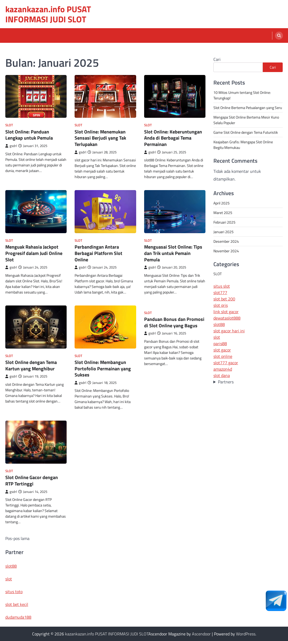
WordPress (245, 634)
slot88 (219, 324)
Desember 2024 (226, 241)
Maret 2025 (222, 212)
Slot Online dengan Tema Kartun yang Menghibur (31, 365)
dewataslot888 (226, 318)
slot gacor (222, 350)
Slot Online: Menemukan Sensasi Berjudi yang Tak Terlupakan (100, 138)
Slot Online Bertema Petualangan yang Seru (247, 107)
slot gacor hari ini (229, 331)
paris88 (220, 343)
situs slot (221, 286)
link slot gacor (226, 311)
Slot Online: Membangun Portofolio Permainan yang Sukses (103, 368)
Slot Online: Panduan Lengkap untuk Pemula (29, 135)
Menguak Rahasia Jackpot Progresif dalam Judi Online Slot (33, 253)
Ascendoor (201, 634)
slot (216, 337)
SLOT (9, 125)
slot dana (221, 375)
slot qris (220, 305)
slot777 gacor (225, 362)
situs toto (14, 591)
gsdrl (11, 145)
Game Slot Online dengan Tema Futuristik (245, 132)
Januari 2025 (223, 231)
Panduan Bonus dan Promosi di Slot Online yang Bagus (174, 322)
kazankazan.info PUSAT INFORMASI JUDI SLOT (48, 14)
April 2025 (221, 203)
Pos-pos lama (17, 538)
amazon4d (222, 369)
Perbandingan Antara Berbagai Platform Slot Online (98, 253)
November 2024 (226, 251)
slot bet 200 (224, 299)
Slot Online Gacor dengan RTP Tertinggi (31, 480)
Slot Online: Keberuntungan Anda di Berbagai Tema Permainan (173, 138)
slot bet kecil (16, 604)
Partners (226, 382)
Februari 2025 (224, 222)
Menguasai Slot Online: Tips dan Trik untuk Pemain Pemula (173, 253)
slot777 (220, 292)
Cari (217, 59)
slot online (222, 356)
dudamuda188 (18, 617)
